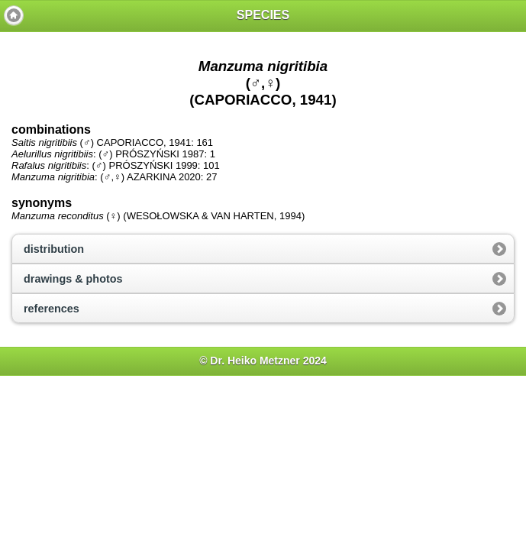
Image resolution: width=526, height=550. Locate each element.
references (51, 308)
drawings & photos (73, 279)
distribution (54, 249)
